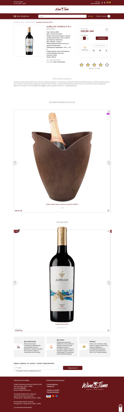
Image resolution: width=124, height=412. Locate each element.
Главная (17, 22)
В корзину (102, 38)
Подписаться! (73, 368)
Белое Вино (30, 22)
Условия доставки (100, 45)
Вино (23, 22)
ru (92, 16)
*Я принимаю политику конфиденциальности (28, 370)
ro (89, 16)
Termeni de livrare (53, 392)
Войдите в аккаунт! (103, 16)
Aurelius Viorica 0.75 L (44, 22)
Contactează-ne (52, 384)
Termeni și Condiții (53, 390)
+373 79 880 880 (95, 3)
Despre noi (50, 386)
